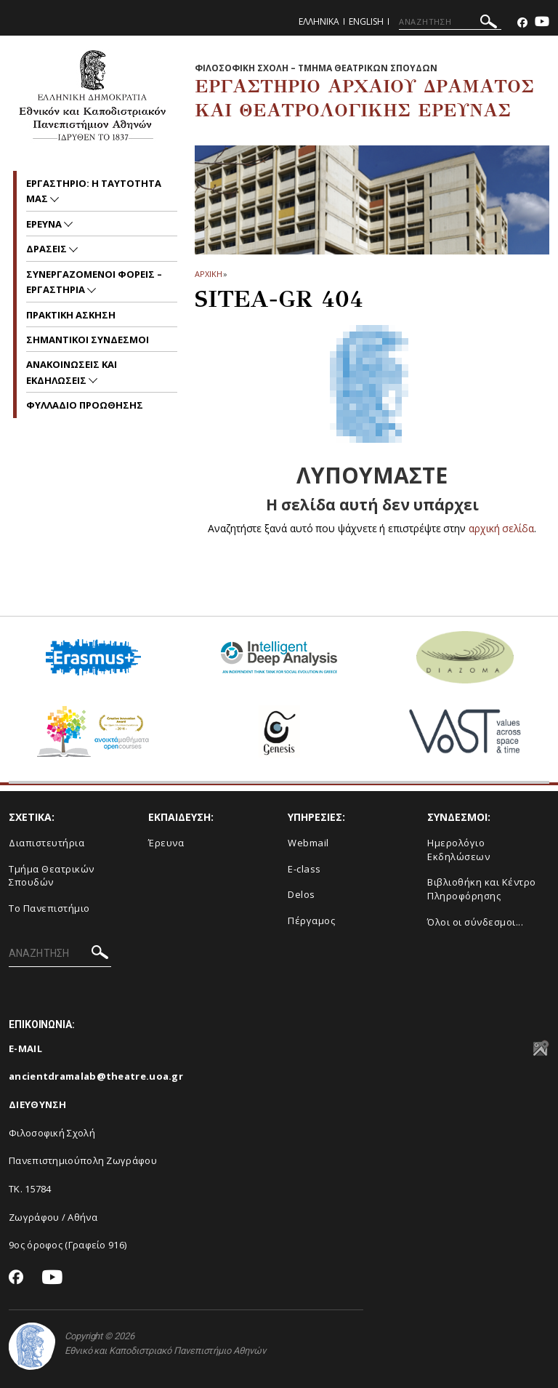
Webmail (308, 842)
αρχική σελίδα (502, 528)
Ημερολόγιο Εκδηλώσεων (458, 849)
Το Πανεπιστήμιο (49, 908)
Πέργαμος (311, 920)
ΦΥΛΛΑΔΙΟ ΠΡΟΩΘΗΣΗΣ (84, 405)
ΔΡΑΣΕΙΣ (47, 248)
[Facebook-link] (522, 23)
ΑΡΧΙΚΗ (208, 273)
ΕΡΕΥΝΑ (45, 223)
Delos (301, 894)
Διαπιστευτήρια (46, 842)
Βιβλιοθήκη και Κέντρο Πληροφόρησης (481, 888)
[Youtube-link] (542, 23)
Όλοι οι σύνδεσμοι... (475, 921)
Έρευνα (166, 842)
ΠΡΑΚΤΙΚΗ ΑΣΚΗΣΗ (71, 314)
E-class (304, 868)
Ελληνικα (319, 21)
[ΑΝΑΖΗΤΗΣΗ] (450, 22)
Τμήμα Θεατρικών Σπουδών (51, 875)
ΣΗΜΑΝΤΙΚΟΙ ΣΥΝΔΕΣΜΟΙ (87, 339)
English (366, 21)
